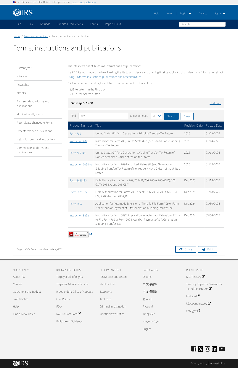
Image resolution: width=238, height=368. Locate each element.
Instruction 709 (78, 141)
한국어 (147, 299)
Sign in (220, 13)
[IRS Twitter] (200, 350)
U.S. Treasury (195, 277)
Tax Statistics (20, 299)
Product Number (81, 125)
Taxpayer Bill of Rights (69, 277)
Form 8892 (76, 204)
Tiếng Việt (149, 314)
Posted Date (214, 125)
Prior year (22, 76)
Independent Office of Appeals (74, 292)
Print (210, 249)
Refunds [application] (45, 24)
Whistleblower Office (112, 314)
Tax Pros (203, 13)
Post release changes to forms (34, 123)
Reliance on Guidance (69, 321)
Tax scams (106, 292)
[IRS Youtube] (222, 349)
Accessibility (217, 363)
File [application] (19, 24)
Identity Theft (107, 284)
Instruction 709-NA (81, 165)
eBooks (21, 93)
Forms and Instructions (36, 36)
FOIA (59, 307)
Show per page (139, 116)
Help (156, 13)
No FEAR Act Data (68, 314)
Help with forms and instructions (36, 139)
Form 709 (75, 134)
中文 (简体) (150, 284)
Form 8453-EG (78, 181)
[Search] (202, 24)
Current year (24, 68)
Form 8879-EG (78, 192)
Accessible (23, 85)
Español (147, 277)
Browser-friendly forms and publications (33, 103)
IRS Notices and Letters (113, 277)
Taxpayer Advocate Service (72, 284)
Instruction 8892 (79, 216)
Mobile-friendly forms (30, 114)
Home (17, 36)
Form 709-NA (77, 153)
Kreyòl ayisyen (151, 321)
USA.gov (192, 296)
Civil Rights (63, 299)
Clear (187, 116)
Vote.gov (193, 311)
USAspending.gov (198, 304)
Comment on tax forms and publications (33, 150)
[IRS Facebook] (193, 349)
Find (73, 116)
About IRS (19, 277)
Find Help (215, 103)
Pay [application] (31, 24)
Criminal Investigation (113, 307)
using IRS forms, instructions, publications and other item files (104, 77)
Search (222, 24)
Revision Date (193, 125)
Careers (17, 284)
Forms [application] (94, 24)
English (185, 13)
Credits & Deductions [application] (70, 24)
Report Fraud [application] (113, 24)
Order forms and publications (34, 131)
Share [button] (188, 249)
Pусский (148, 307)
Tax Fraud (105, 299)
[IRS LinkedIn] (214, 350)
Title (98, 125)
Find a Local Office (24, 314)
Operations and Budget (27, 292)
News (169, 13)
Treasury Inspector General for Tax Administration (204, 286)
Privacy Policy (198, 363)
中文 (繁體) (150, 292)
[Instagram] (207, 349)
